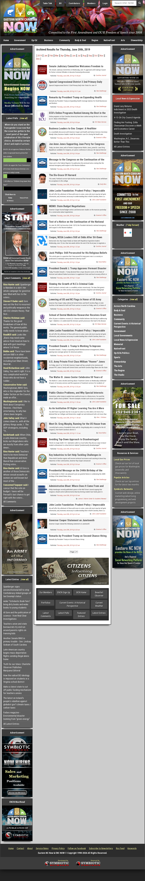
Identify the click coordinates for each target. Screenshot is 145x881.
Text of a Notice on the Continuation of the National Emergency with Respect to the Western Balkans (76, 223)
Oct (96, 55)
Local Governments (123, 335)
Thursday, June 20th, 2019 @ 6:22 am (68, 545)
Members (91, 3)
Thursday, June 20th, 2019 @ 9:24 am (68, 480)
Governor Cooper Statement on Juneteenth (71, 520)
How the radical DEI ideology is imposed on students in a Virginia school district (16, 678)
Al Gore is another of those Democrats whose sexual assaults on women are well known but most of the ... (16, 474)
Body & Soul (80, 40)
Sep (90, 55)
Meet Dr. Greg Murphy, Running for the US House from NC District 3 (77, 425)
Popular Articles (121, 477)
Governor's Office (101, 137)
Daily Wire (103, 184)
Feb (51, 55)
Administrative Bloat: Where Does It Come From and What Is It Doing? (76, 487)
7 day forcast (132, 225)
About (30, 848)
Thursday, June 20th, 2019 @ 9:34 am (68, 464)
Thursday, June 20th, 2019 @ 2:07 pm (68, 200)
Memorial (118, 344)
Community (64, 40)
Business (48, 40)
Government (20, 40)
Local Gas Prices (122, 459)
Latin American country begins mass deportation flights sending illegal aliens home (16, 654)
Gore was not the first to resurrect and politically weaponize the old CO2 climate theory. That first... (16, 307)
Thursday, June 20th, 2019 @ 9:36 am (68, 449)
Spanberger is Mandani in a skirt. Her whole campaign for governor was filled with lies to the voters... (17, 291)
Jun (73, 55)
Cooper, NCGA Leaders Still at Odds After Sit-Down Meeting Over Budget (75, 239)
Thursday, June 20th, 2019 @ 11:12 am (69, 433)
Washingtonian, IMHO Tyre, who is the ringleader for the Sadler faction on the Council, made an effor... (17, 391)
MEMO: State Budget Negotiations (67, 206)
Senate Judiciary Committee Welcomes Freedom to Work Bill (76, 68)
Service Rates (42, 848)
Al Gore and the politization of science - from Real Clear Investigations (17, 615)
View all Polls (24, 198)
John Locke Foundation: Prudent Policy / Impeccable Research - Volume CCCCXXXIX (77, 332)
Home (6, 40)
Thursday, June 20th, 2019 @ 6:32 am (68, 514)
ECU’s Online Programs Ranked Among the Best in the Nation (77, 114)
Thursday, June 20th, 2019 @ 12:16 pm (69, 340)
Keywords (132, 848)
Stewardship (137, 40)
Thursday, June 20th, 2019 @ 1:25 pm (68, 262)
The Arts (118, 366)
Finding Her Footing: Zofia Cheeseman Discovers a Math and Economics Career (127, 125)
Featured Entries (81, 615)
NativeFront (109, 40)
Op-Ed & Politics (121, 353)
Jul (79, 55)
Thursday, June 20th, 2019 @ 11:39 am (69, 402)
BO (60, 3)
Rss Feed (120, 848)
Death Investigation (123, 133)
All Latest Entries (11, 723)
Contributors (74, 3)
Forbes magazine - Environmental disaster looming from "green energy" (16, 715)
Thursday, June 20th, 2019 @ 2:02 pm (68, 231)
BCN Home (81, 592)
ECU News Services (100, 122)
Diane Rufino (102, 262)
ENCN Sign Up (63, 592)
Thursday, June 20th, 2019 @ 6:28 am (68, 530)
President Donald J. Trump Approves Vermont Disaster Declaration (77, 270)
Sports (117, 357)
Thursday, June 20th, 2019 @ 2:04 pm (68, 216)
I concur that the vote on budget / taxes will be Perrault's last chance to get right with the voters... (16, 491)
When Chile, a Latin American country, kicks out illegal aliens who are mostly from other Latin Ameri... (17, 441)
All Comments (9, 501)
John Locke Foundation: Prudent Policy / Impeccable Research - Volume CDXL (77, 192)
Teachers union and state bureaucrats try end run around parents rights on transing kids (15, 628)
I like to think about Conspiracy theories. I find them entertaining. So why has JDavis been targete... (16, 408)
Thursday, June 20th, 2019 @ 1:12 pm (68, 278)
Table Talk (47, 3)
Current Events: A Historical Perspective (72, 604)
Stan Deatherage (101, 91)
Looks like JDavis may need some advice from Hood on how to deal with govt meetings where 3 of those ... (16, 341)
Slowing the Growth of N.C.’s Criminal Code (71, 283)
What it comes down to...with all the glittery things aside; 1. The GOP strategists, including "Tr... (16, 424)
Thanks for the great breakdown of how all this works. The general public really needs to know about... (16, 324)
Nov (101, 55)
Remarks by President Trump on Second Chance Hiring (78, 535)
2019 (39, 55)
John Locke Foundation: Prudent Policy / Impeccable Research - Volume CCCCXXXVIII (77, 506)
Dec (38, 58)
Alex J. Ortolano (101, 417)
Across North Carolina (124, 306)
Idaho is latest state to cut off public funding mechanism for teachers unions (17, 689)
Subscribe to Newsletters (101, 848)
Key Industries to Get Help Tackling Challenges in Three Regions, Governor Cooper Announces (75, 456)
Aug (84, 55)
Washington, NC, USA (128, 238)
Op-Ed (34, 40)
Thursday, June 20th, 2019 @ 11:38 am (69, 418)
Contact (20, 848)
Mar (57, 55)
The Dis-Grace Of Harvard (62, 175)
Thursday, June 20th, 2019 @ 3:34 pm (68, 153)
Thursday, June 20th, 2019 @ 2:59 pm (68, 185)
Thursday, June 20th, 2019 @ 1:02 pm (68, 293)
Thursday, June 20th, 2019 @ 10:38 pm (69, 76)
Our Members (46, 592)
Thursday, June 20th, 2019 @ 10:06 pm (69, 107)
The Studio (119, 374)
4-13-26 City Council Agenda (127, 117)
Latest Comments (46, 615)
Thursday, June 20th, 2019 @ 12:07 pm (69, 355)
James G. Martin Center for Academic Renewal (92, 499)
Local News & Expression (126, 340)
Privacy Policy (58, 848)
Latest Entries (99, 613)
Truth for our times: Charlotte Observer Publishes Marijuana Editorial (16, 667)
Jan (45, 55)
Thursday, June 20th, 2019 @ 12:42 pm (69, 324)
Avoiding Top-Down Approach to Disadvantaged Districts (74, 441)
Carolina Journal (101, 75)
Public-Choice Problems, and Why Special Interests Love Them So (76, 394)
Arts (123, 40)
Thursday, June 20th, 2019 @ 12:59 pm (69, 309)
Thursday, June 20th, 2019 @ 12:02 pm (69, 387)
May (68, 55)
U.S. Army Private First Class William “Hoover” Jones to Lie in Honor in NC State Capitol (77, 363)
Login (105, 3)
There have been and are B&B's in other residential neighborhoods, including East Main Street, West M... (16, 357)
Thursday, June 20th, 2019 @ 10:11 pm (69, 91)
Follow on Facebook (77, 848)
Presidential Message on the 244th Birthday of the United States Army (75, 472)
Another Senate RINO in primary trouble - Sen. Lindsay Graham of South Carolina (17, 641)
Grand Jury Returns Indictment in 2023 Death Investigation (125, 109)
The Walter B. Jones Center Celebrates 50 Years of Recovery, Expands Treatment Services (76, 379)
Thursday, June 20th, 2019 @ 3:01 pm (68, 169)
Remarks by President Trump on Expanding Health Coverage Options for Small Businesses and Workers (76, 99)
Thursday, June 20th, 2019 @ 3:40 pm (68, 138)
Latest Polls (63, 613)
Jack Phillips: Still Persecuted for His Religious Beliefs (78, 252)
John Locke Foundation (99, 200)
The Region (119, 370)
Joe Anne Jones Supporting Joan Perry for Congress (76, 144)
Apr (62, 55)
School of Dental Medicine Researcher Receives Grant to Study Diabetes (77, 316)
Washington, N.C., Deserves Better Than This (126, 140)
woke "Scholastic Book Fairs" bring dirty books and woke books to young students (16, 604)
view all (23, 118)
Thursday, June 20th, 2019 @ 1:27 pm (68, 247)
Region (95, 40)
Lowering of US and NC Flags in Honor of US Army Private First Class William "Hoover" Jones (75, 301)
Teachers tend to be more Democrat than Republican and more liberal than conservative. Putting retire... (16, 458)
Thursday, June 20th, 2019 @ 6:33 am (68, 495)
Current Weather (99, 604)
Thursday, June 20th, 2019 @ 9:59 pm (68, 122)
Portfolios (45, 602)
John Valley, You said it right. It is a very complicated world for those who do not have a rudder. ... (16, 374)
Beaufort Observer (99, 594)
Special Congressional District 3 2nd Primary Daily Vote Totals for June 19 (75, 83)
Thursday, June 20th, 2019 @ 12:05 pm (69, 371)
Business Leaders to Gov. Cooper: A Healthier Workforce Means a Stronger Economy (72, 130)
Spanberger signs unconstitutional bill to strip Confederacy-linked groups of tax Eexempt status (17, 591)
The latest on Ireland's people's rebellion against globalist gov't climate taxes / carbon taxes (17, 703)
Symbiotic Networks (123, 489)
